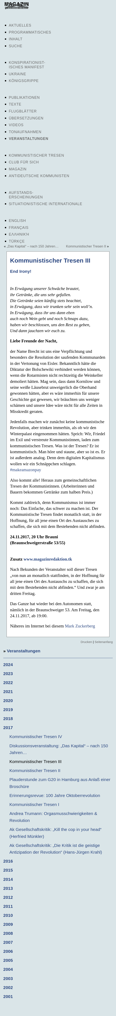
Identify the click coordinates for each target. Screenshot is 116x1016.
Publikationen (24, 98)
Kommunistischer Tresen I (34, 804)
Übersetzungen (26, 118)
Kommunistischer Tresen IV (35, 736)
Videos (16, 125)
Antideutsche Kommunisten (39, 176)
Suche (15, 46)
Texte (15, 104)
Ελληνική (19, 234)
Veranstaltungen (28, 139)
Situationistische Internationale (45, 204)
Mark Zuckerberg (80, 626)
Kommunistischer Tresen (36, 155)
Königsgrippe (24, 81)
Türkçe (17, 241)
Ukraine (17, 74)
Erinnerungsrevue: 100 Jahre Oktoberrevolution (54, 795)
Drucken (86, 642)
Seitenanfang (104, 642)
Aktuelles (20, 25)
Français (18, 228)
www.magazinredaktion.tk (48, 559)
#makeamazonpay (25, 469)
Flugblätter (23, 111)
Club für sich (24, 162)
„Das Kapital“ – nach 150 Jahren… (33, 246)
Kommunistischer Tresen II (86, 246)
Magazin (17, 169)
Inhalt (16, 39)
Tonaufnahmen (25, 132)
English (17, 221)
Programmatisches (30, 32)
